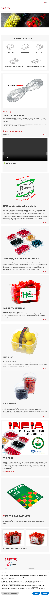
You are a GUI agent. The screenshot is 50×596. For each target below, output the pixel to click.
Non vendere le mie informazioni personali (10, 584)
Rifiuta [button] (36, 593)
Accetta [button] (45, 593)
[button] (3, 153)
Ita (46, 2)
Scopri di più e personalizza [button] (10, 593)
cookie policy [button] (11, 578)
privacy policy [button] (35, 587)
